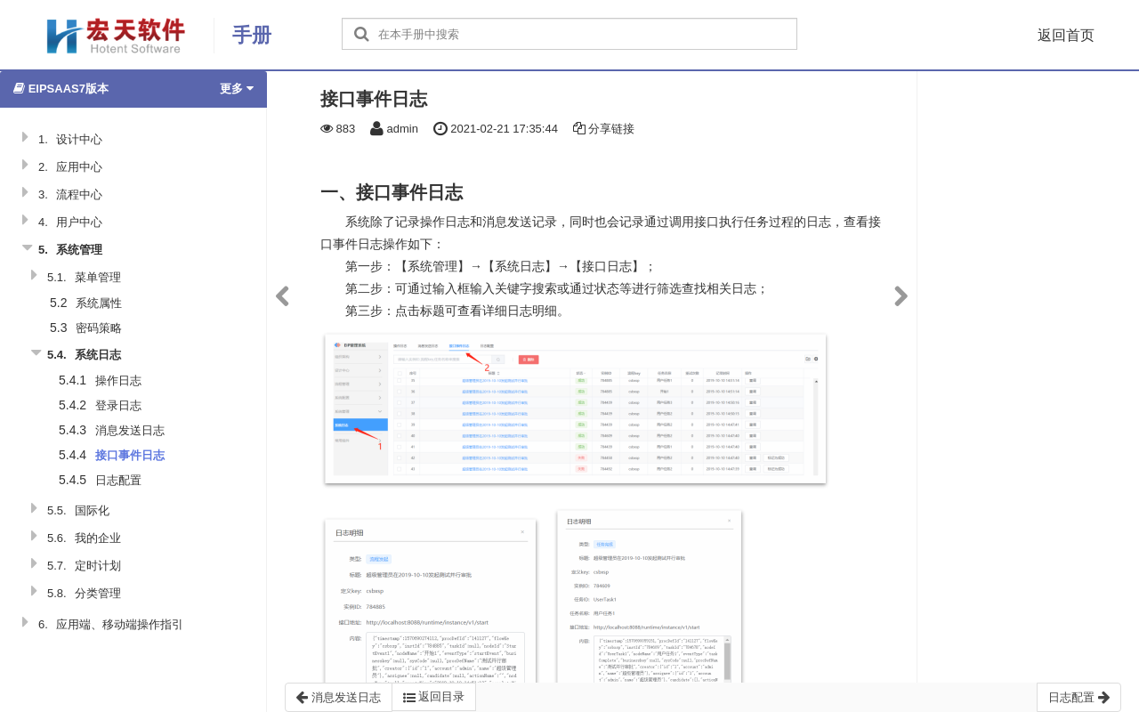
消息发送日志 (130, 430)
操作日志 (118, 380)
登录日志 (118, 405)
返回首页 (1066, 35)
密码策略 (99, 328)
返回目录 (434, 697)
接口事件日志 (130, 455)
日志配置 (118, 480)
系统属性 (99, 303)
